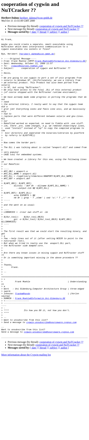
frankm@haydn (22, 344)
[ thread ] (43, 32)
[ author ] (64, 32)
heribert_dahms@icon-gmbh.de (36, 17)
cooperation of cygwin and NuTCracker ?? (61, 26)
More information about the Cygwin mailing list (26, 414)
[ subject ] (53, 32)
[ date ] (34, 32)
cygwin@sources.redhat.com (27, 71)
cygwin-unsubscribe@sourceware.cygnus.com (51, 379)
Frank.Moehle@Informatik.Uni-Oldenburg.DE (60, 65)
